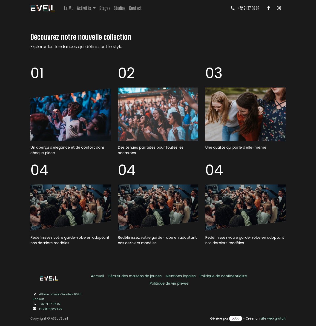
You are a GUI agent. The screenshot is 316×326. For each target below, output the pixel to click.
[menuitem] (68, 8)
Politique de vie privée (169, 283)
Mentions (174, 276)
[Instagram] (278, 8)
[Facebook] (268, 8)
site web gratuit (273, 318)
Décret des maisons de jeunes (135, 276)
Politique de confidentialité (223, 276)
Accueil (97, 276)
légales (189, 276)
